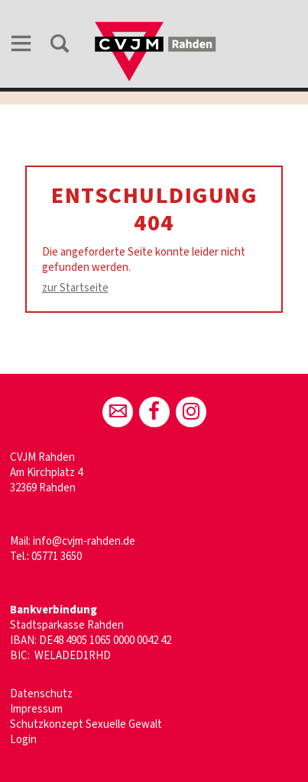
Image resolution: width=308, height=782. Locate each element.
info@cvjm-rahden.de (84, 541)
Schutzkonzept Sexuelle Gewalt (86, 724)
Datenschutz (41, 694)
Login (23, 740)
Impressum (36, 709)
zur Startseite (75, 288)
